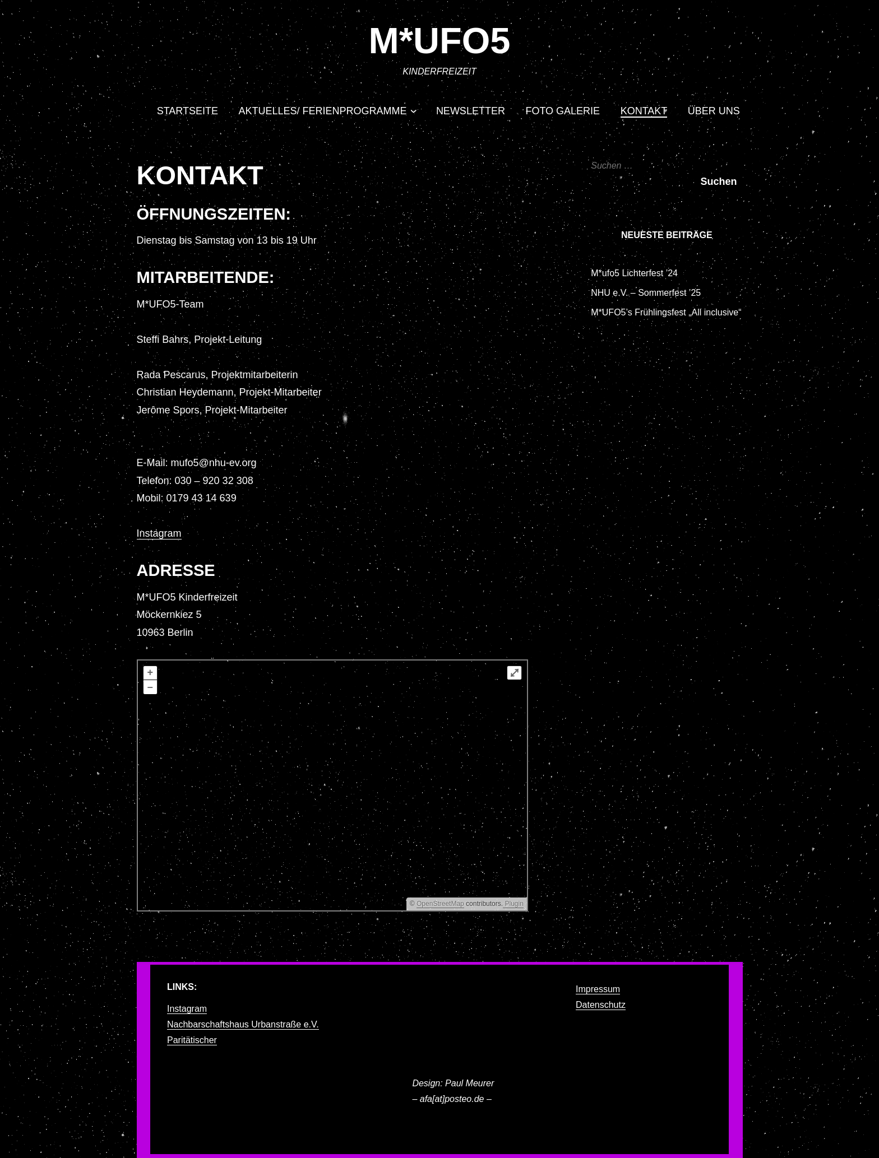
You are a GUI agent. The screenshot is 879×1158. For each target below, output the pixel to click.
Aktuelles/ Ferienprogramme (323, 111)
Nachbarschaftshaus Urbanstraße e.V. (243, 1024)
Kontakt (644, 111)
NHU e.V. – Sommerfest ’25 (646, 292)
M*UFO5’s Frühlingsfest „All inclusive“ (666, 312)
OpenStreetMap (440, 904)
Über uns (714, 111)
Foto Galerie (562, 111)
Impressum (598, 989)
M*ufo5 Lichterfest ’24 (634, 273)
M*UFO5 (440, 40)
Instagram (159, 533)
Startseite (187, 111)
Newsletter (470, 111)
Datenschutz (601, 1005)
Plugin (513, 904)
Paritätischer (192, 1040)
